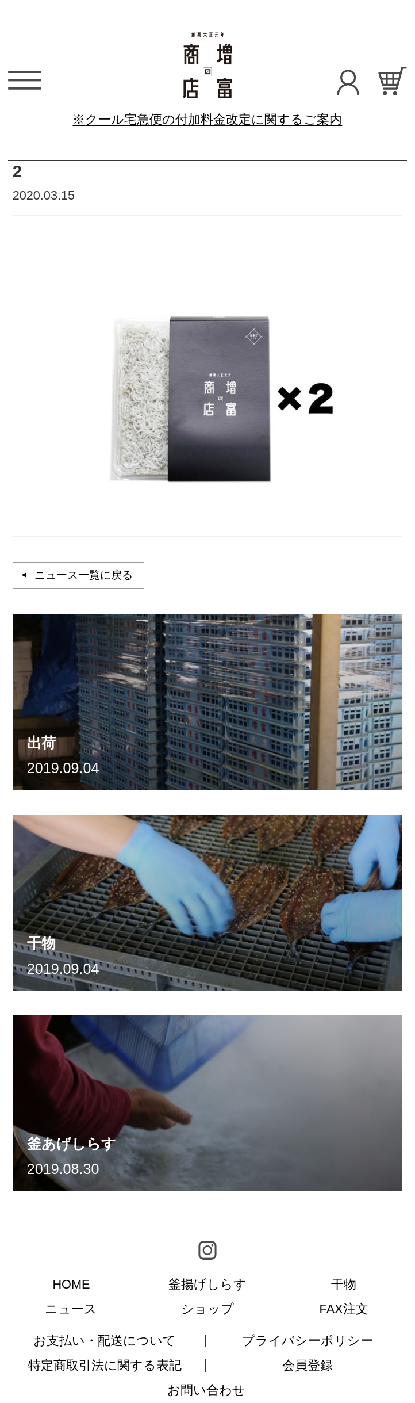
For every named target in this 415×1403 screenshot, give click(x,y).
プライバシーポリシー (307, 1340)
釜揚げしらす (207, 1284)
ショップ (207, 1309)
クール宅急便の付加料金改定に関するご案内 (213, 119)
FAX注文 (344, 1309)
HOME (71, 1284)
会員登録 (307, 1365)
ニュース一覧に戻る (83, 575)
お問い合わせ (206, 1390)
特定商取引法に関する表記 (105, 1365)
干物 (343, 1284)
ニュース (71, 1309)
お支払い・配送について (104, 1340)
